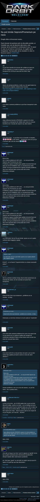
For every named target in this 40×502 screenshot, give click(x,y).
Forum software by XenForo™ (19, 499)
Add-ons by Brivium (31, 499)
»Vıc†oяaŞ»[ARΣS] (12, 114)
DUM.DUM (10, 272)
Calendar (14, 21)
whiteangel (10, 152)
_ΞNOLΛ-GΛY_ (8, 467)
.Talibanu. (10, 232)
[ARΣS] (9, 98)
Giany (8, 423)
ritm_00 (4, 146)
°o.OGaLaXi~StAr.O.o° (13, 397)
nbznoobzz (10, 59)
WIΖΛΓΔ (10, 417)
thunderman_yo (11, 289)
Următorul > (14, 55)
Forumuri (5, 21)
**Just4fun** (10, 131)
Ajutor (38, 496)
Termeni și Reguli (23, 498)
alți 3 (19, 467)
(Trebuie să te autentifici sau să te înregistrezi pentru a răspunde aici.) (24, 486)
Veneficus (15, 467)
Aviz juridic (33, 496)
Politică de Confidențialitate (34, 498)
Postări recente (6, 24)
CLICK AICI (15, 53)
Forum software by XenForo (6, 499)
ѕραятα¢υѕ (10, 364)
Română (3, 496)
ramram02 (10, 327)
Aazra (8, 79)
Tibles (3, 467)
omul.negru (10, 473)
